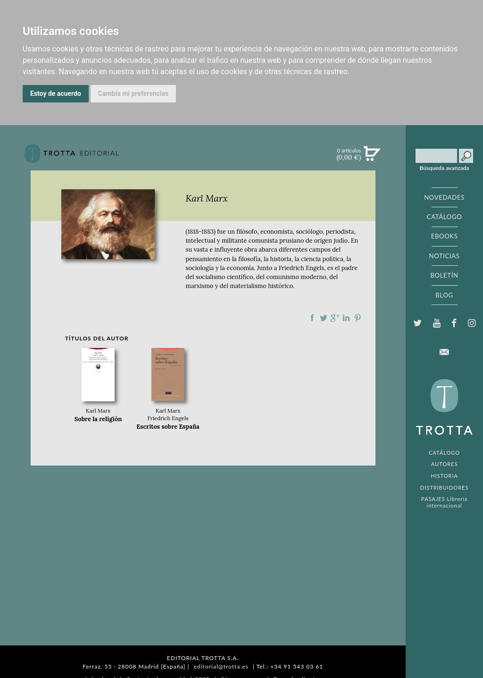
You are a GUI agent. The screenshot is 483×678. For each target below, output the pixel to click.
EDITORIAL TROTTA (444, 409)
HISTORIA (444, 476)
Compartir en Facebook (312, 317)
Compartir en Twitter (323, 317)
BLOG (444, 295)
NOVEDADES (444, 197)
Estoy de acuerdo (55, 93)
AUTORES (444, 464)
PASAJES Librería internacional (444, 502)
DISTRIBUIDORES (444, 487)
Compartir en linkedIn (346, 317)
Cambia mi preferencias (133, 93)
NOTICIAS (444, 256)
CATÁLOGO (444, 216)
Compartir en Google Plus (335, 317)
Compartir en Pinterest (357, 317)
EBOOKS (444, 236)
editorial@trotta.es (221, 666)
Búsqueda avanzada (444, 168)
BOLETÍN (444, 275)
